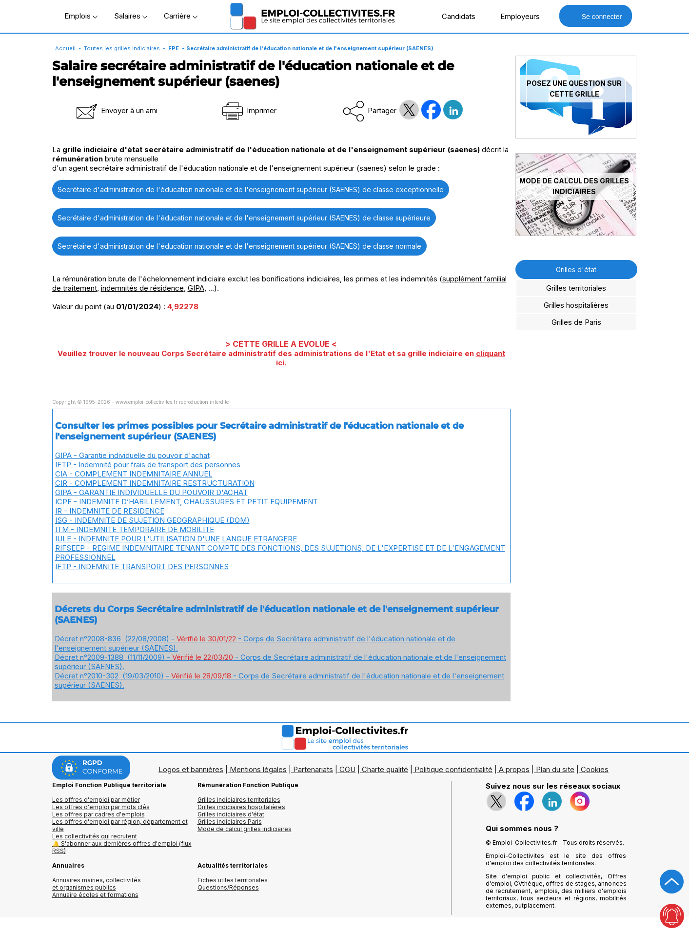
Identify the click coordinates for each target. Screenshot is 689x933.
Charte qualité (385, 769)
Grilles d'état (576, 269)
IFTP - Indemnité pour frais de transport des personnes (147, 464)
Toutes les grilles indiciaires (122, 48)
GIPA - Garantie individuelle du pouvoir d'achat (132, 455)
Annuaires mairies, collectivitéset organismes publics (96, 883)
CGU (347, 769)
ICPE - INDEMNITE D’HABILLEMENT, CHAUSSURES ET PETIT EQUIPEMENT (186, 501)
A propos (514, 769)
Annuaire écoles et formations (95, 894)
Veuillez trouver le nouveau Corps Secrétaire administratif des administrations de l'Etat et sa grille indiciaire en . (281, 358)
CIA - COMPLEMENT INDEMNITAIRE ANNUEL (134, 473)
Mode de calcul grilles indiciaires (244, 829)
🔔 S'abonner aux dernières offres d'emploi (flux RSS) (122, 847)
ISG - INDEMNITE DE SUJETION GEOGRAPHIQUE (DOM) (152, 520)
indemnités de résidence (142, 288)
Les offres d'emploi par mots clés (101, 807)
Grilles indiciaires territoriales (238, 799)
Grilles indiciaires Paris (229, 821)
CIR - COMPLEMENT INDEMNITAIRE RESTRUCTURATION (155, 483)
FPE (173, 48)
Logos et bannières (190, 769)
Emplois (81, 15)
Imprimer (248, 110)
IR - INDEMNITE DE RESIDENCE (109, 511)
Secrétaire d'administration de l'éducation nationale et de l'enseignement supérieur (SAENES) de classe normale (239, 246)
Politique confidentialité (453, 769)
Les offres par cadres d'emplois (98, 814)
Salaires (130, 15)
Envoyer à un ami (116, 110)
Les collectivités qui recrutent (94, 836)
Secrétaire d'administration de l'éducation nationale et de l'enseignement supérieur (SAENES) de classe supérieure (244, 218)
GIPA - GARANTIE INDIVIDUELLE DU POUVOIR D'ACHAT (151, 492)
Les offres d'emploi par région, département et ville (120, 825)
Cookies (595, 769)
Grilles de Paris (576, 322)
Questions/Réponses (228, 887)
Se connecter (596, 15)
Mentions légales (258, 769)
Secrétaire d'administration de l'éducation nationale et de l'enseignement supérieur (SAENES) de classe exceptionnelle (251, 189)
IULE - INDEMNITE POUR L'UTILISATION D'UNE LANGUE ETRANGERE (176, 538)
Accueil (65, 48)
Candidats (453, 16)
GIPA (196, 288)
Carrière (180, 15)
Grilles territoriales (576, 288)
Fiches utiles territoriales (232, 880)
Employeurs (515, 16)
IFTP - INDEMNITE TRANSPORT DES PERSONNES (142, 566)
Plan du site (555, 769)
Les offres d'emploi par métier (96, 799)
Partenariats (313, 769)
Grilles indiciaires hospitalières (241, 807)
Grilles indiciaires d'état (230, 814)
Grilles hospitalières (576, 305)
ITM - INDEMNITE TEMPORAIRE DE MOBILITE (134, 529)
